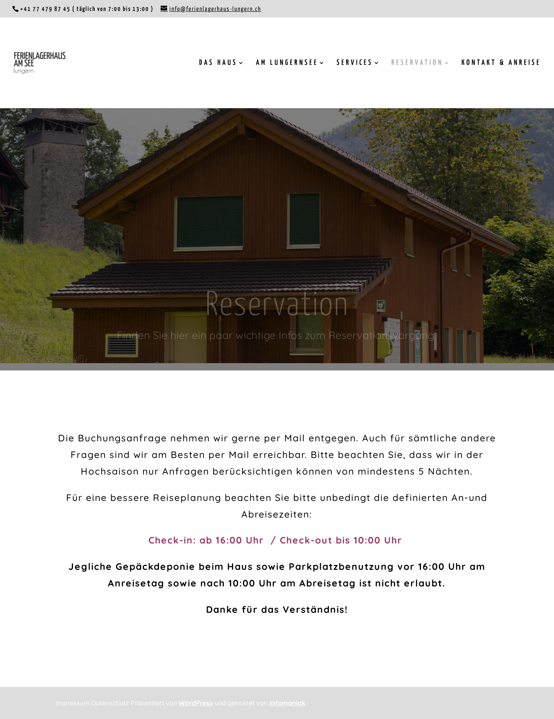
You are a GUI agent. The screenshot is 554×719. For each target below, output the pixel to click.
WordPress (196, 703)
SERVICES (355, 63)
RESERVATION (417, 63)
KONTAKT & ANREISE (501, 63)
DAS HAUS (218, 63)
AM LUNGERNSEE (287, 63)
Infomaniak (287, 703)
